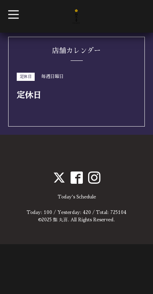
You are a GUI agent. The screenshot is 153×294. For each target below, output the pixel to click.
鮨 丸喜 (60, 220)
